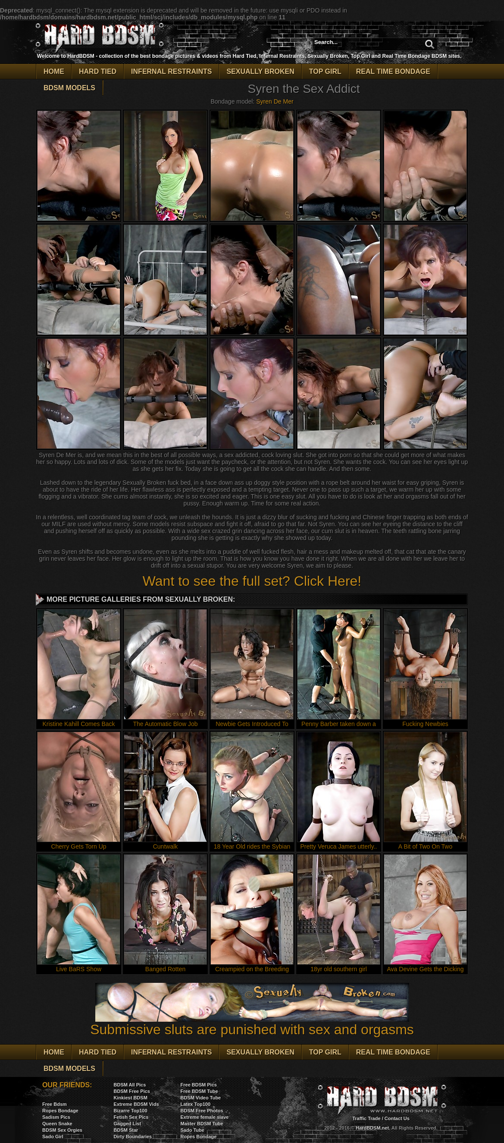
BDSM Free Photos (202, 1110)
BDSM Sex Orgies (62, 1130)
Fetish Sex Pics (131, 1117)
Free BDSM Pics (199, 1084)
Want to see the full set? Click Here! (252, 581)
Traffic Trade (366, 1118)
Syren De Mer (274, 101)
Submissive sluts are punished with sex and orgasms (252, 1023)
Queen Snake (57, 1123)
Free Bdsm (54, 1104)
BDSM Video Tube (201, 1097)
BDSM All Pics (130, 1084)
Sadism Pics (56, 1117)
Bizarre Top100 (130, 1110)
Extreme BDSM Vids (136, 1104)
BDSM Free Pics (132, 1091)
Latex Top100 (196, 1104)
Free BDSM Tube (199, 1091)
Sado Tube (192, 1130)
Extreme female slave (205, 1117)
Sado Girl (52, 1136)
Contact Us (397, 1118)
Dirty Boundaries (133, 1136)
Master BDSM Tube (202, 1123)
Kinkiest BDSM (130, 1097)
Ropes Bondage (60, 1110)
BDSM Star (126, 1130)
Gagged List (127, 1123)
